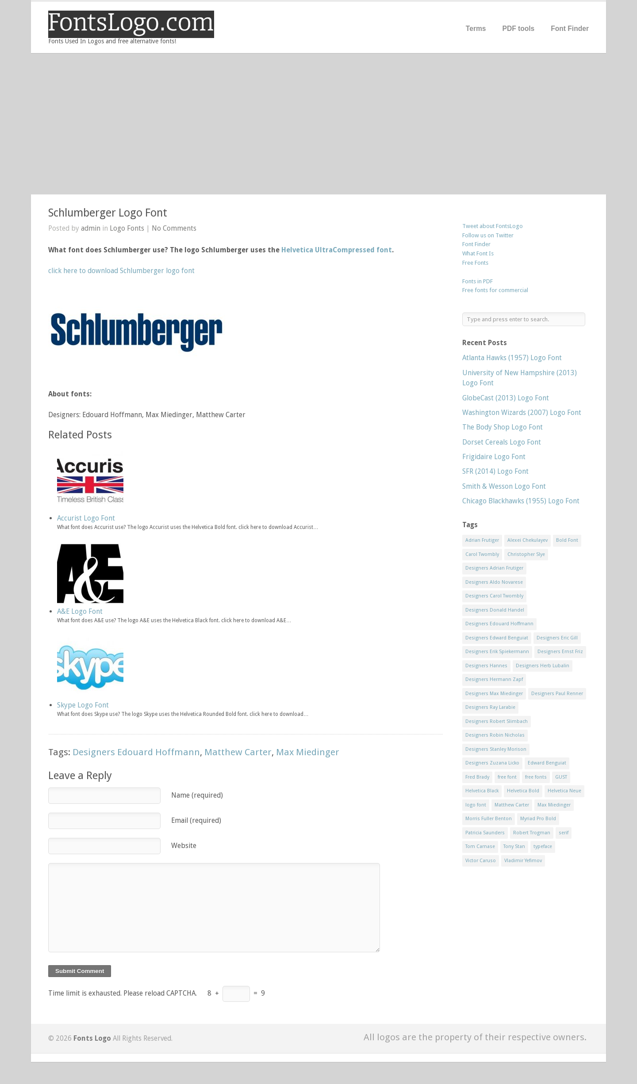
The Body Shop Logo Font (502, 427)
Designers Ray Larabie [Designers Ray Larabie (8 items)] (490, 707)
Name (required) (197, 795)
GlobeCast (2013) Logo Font (505, 398)
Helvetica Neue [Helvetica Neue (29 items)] (564, 791)
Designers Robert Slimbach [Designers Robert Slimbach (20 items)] (496, 721)
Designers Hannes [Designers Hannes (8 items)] (486, 666)
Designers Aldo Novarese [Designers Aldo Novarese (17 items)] (494, 582)
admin (90, 228)
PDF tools (518, 28)
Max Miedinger (307, 752)
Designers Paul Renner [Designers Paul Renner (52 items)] (557, 693)
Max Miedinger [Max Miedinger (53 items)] (554, 805)
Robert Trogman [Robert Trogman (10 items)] (531, 833)
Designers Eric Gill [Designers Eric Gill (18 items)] (557, 638)
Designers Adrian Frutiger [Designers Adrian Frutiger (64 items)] (494, 568)
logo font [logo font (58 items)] (475, 805)
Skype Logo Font (83, 705)
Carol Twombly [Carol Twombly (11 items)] (482, 554)
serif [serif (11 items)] (563, 833)
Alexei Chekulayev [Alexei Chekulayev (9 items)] (527, 540)
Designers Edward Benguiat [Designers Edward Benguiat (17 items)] (496, 638)
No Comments (174, 228)
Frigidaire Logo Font (494, 457)
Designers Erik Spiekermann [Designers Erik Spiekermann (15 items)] (497, 651)
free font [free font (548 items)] (507, 777)
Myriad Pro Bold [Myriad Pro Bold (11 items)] (538, 819)
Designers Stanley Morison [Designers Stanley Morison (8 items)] (495, 749)
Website (183, 845)
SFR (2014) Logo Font (495, 471)
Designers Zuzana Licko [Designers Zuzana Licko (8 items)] (492, 763)
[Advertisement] (318, 124)
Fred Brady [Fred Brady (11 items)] (477, 777)
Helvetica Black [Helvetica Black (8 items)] (482, 791)
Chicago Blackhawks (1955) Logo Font (520, 501)
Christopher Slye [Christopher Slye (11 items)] (526, 554)
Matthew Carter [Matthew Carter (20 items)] (512, 805)
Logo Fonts (127, 228)
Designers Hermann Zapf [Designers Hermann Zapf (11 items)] (494, 679)
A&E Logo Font (80, 611)
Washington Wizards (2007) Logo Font (521, 412)
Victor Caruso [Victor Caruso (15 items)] (480, 860)
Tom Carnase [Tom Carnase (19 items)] (480, 846)
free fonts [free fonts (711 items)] (536, 777)
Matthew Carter (238, 752)
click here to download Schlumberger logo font (121, 270)
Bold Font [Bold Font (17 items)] (567, 540)
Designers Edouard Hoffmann (136, 752)
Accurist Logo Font (86, 518)
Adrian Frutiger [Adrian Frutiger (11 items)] (482, 540)
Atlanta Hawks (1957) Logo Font (512, 358)
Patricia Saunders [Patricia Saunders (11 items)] (485, 833)
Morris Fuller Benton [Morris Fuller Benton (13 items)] (488, 819)
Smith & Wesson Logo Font (504, 486)
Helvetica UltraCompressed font (336, 250)
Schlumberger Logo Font (107, 212)
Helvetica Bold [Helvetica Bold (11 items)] (523, 791)
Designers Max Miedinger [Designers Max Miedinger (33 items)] (494, 693)
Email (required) (196, 820)
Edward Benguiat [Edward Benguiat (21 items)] (547, 763)
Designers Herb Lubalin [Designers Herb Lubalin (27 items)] (542, 666)
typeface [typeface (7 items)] (542, 846)
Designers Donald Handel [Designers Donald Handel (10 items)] (494, 610)
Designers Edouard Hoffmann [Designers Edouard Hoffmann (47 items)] (499, 624)
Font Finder (570, 28)
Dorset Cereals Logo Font (501, 442)
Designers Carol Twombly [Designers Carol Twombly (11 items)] (494, 596)
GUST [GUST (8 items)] (561, 777)
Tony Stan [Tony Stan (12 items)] (514, 846)
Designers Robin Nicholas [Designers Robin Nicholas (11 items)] (495, 735)
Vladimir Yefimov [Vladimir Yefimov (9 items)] (523, 860)
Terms (476, 28)
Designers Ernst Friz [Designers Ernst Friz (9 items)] (560, 651)
